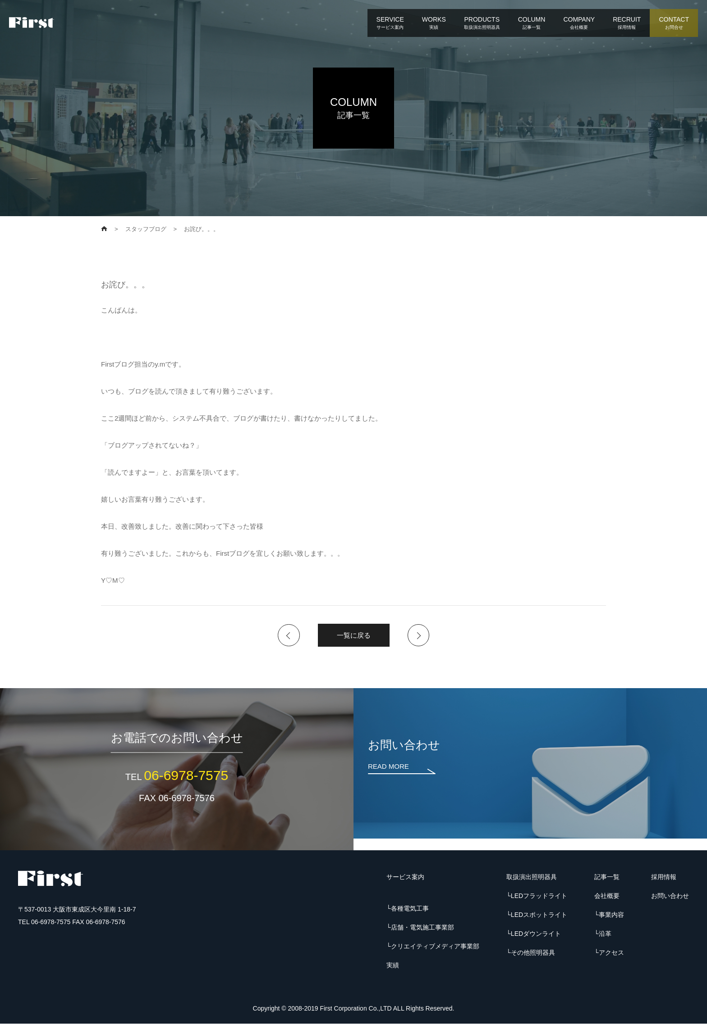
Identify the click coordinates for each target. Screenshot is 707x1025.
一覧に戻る (354, 635)
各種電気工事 (410, 909)
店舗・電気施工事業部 (422, 928)
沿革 (605, 935)
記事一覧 (607, 878)
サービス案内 (405, 878)
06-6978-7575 (186, 776)
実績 (392, 966)
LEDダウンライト (536, 935)
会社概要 (607, 897)
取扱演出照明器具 (531, 878)
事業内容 (611, 916)
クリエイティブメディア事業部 (435, 947)
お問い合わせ (670, 897)
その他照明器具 (533, 953)
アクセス (611, 953)
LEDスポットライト (539, 916)
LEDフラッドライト (539, 897)
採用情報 (663, 878)
